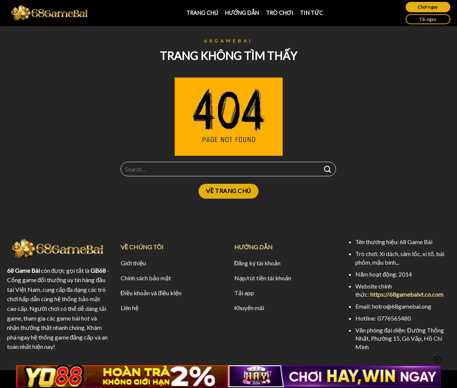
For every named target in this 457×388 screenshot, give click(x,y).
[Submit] (327, 169)
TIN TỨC (311, 13)
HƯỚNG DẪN (242, 13)
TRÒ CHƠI (279, 13)
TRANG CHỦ (202, 13)
